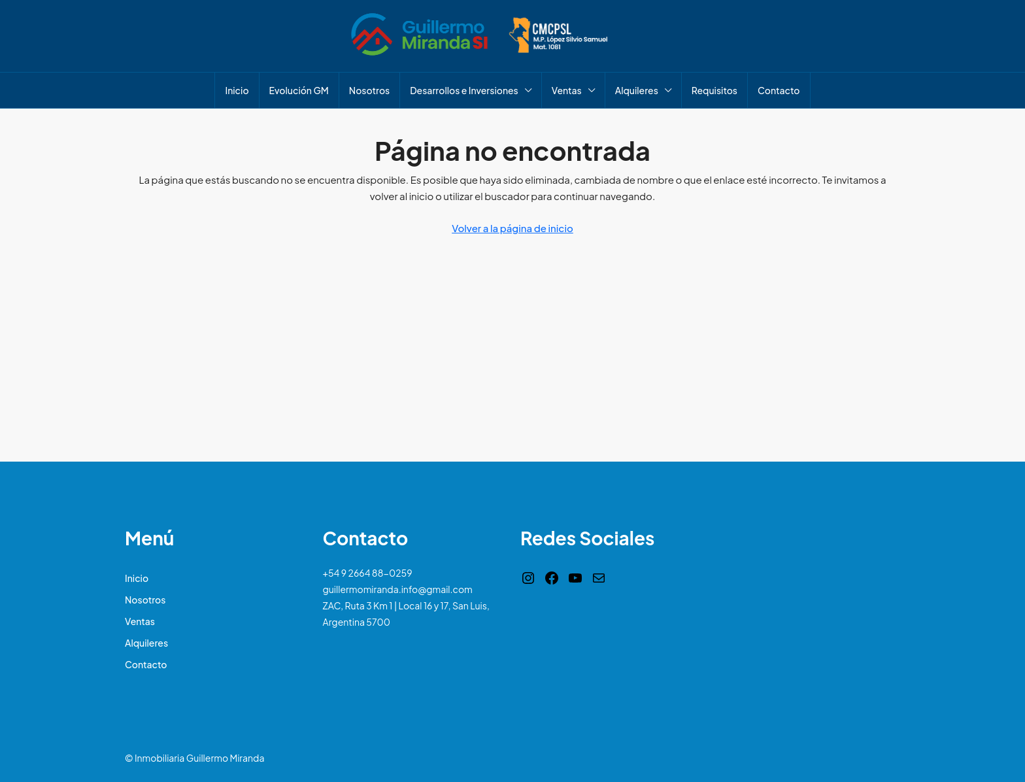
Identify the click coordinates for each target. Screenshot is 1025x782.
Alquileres (636, 90)
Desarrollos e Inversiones (464, 90)
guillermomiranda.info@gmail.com (398, 589)
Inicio (236, 90)
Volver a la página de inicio (512, 228)
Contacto (778, 90)
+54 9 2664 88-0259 (367, 573)
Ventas (567, 90)
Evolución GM (299, 90)
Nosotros (369, 90)
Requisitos (714, 90)
